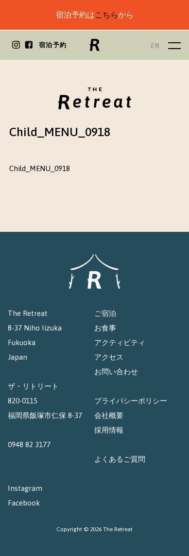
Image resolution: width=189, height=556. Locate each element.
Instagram (25, 488)
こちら (106, 14)
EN (155, 45)
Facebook (24, 503)
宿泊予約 (53, 45)
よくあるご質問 (119, 459)
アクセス (108, 357)
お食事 (105, 328)
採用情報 (108, 430)
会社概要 (108, 415)
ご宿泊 (105, 313)
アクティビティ (119, 342)
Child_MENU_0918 (39, 168)
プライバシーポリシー (130, 401)
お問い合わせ (116, 371)
